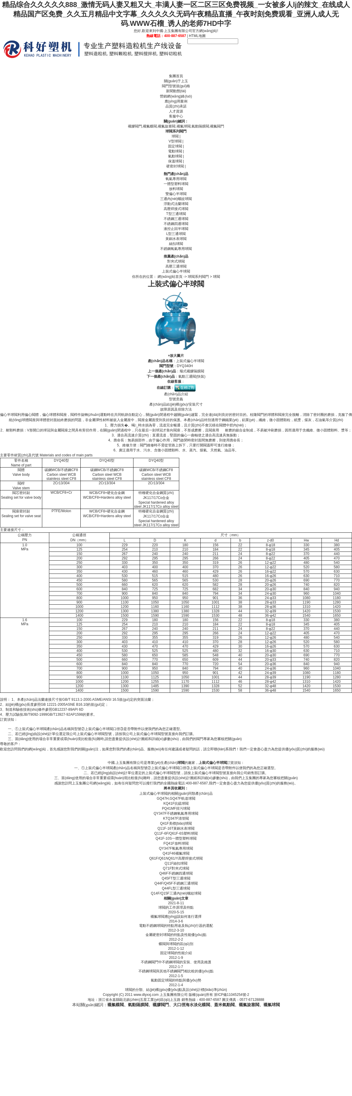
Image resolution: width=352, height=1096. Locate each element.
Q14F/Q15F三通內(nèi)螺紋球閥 (176, 893)
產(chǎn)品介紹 (176, 394)
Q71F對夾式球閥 (176, 868)
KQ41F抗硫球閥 (176, 803)
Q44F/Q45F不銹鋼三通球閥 (175, 883)
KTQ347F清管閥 (176, 818)
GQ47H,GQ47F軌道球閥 (176, 798)
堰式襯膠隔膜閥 (192, 371)
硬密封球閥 (175, 166)
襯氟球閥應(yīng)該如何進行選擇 (176, 917)
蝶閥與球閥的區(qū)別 (176, 944)
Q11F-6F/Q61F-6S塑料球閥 (176, 833)
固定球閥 (175, 146)
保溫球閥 (175, 161)
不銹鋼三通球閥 (176, 219)
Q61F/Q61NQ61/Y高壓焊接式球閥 (176, 858)
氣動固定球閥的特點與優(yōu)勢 (176, 980)
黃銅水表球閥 (176, 239)
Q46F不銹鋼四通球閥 (176, 873)
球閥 (175, 136)
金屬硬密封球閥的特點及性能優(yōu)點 (175, 935)
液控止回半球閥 (176, 229)
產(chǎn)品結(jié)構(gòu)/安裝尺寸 (176, 404)
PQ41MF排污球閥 (176, 808)
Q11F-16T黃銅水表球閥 (176, 828)
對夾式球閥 (176, 261)
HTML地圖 (197, 36)
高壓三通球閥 (176, 266)
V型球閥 (175, 141)
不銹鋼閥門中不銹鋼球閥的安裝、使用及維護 (176, 962)
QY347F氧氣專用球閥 (176, 848)
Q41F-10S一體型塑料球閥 (175, 838)
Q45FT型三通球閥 (176, 878)
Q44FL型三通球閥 (176, 888)
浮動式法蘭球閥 (176, 204)
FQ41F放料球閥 (175, 843)
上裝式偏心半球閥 (176, 271)
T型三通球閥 (176, 214)
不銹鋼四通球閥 (176, 224)
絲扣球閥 (176, 244)
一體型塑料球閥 (176, 184)
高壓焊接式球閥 (176, 209)
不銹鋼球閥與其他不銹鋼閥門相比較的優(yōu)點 (175, 971)
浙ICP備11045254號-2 (231, 995)
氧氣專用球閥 (176, 179)
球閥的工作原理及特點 (176, 907)
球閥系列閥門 (176, 131)
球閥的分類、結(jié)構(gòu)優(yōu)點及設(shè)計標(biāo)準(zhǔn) (176, 990)
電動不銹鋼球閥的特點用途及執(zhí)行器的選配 (176, 926)
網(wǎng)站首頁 (170, 277)
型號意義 (176, 399)
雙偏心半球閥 (176, 194)
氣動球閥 (175, 156)
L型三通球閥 (176, 234)
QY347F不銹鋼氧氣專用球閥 (176, 813)
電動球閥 (175, 151)
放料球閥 (176, 189)
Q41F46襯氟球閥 (176, 853)
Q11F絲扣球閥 (176, 863)
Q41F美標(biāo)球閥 (176, 823)
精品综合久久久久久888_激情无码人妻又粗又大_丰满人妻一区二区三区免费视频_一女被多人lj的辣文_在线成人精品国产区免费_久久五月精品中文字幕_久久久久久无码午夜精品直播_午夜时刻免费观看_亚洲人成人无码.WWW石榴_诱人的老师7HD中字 (176, 14)
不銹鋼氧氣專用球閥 (176, 249)
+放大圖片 (176, 356)
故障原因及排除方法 (176, 409)
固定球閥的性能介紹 (176, 953)
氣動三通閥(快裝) (191, 376)
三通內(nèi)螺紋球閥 (176, 199)
